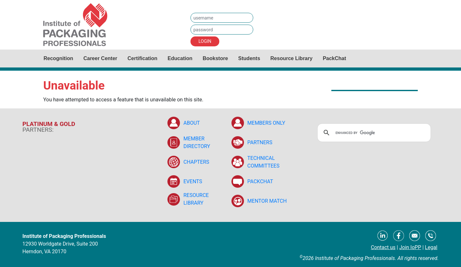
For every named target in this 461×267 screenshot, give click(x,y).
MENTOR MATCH (267, 201)
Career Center (100, 58)
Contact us (383, 247)
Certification (142, 58)
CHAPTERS (196, 162)
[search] (373, 133)
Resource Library (292, 58)
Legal (431, 247)
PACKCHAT (260, 181)
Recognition (58, 58)
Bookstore (215, 58)
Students (249, 58)
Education (180, 58)
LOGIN (204, 41)
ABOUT (191, 123)
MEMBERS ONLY (266, 123)
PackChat (334, 58)
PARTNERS (259, 142)
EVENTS (192, 181)
